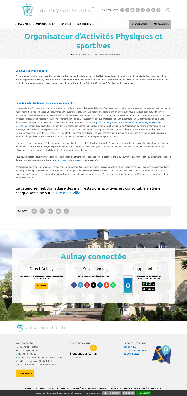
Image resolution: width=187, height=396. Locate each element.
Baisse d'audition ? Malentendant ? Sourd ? (37, 364)
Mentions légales (78, 388)
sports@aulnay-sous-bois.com (68, 160)
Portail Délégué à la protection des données (129, 388)
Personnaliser (143, 393)
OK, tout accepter (112, 393)
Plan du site (156, 388)
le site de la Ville (65, 193)
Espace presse (31, 388)
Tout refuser (128, 393)
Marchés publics (47, 388)
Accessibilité (62, 388)
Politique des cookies (97, 388)
